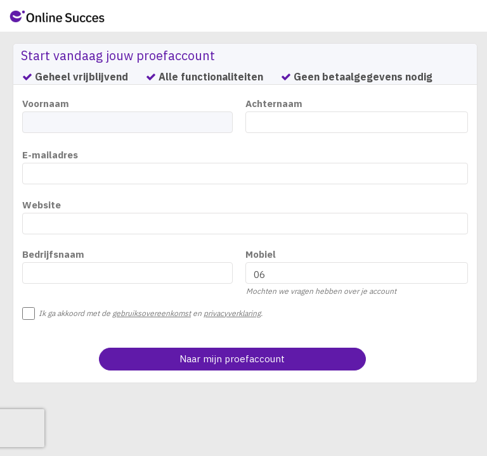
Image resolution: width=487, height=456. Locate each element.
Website (41, 205)
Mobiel (260, 254)
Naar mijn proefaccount (232, 359)
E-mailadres (50, 155)
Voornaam (45, 103)
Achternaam (273, 103)
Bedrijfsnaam (53, 254)
